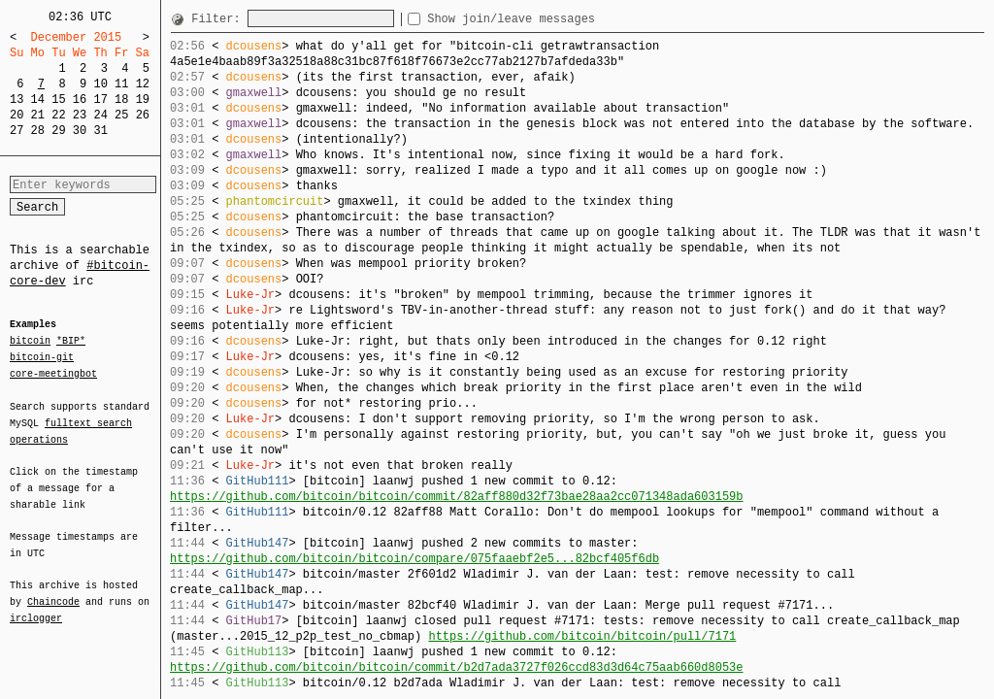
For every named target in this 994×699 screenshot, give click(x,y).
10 (100, 84)
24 (100, 115)
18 (121, 99)
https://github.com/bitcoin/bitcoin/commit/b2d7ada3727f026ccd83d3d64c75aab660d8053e (456, 667)
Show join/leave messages (546, 19)
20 (16, 115)
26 (142, 115)
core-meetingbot (53, 373)
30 (79, 130)
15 (58, 99)
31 (100, 130)
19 (142, 99)
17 (100, 99)
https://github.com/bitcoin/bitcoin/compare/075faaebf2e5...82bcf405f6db (414, 558)
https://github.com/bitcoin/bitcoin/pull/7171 (582, 636)
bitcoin (30, 342)
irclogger (36, 606)
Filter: (219, 19)
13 (16, 99)
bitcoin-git (42, 357)
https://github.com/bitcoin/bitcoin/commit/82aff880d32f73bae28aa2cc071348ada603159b (456, 496)
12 (142, 84)
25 (121, 115)
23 (79, 115)
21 (38, 115)
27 (16, 130)
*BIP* (70, 342)
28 (38, 130)
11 (121, 84)
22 (58, 115)
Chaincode (53, 590)
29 (58, 130)
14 (38, 99)
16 (79, 99)
